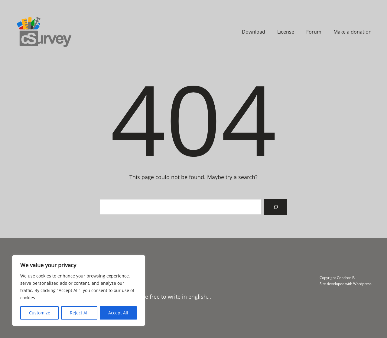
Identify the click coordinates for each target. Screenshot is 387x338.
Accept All (118, 313)
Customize (39, 313)
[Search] (275, 207)
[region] (78, 290)
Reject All (79, 313)
